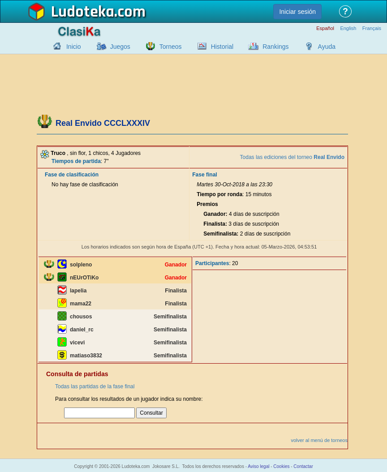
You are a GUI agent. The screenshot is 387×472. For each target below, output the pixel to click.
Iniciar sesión (297, 11)
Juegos (120, 46)
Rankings (275, 46)
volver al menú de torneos (319, 440)
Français (371, 28)
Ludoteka (82, 12)
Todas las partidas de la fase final (94, 386)
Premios (207, 204)
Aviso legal (258, 466)
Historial (222, 46)
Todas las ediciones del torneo (292, 157)
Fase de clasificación (72, 175)
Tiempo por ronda (219, 194)
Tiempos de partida (76, 161)
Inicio (73, 46)
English (348, 28)
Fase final (204, 175)
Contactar (303, 466)
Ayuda (326, 46)
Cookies (281, 466)
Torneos (170, 46)
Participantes (212, 263)
